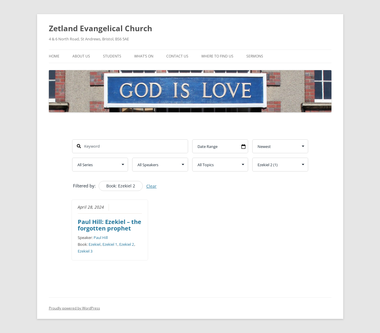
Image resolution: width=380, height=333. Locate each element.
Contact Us (177, 56)
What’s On (143, 56)
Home (54, 56)
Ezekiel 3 (85, 251)
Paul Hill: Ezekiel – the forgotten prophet (109, 225)
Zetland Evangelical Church (100, 28)
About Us (81, 56)
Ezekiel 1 (109, 244)
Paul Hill (101, 237)
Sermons (254, 56)
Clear (151, 186)
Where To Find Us (217, 56)
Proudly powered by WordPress (74, 308)
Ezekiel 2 (126, 244)
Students (112, 56)
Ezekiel (94, 244)
